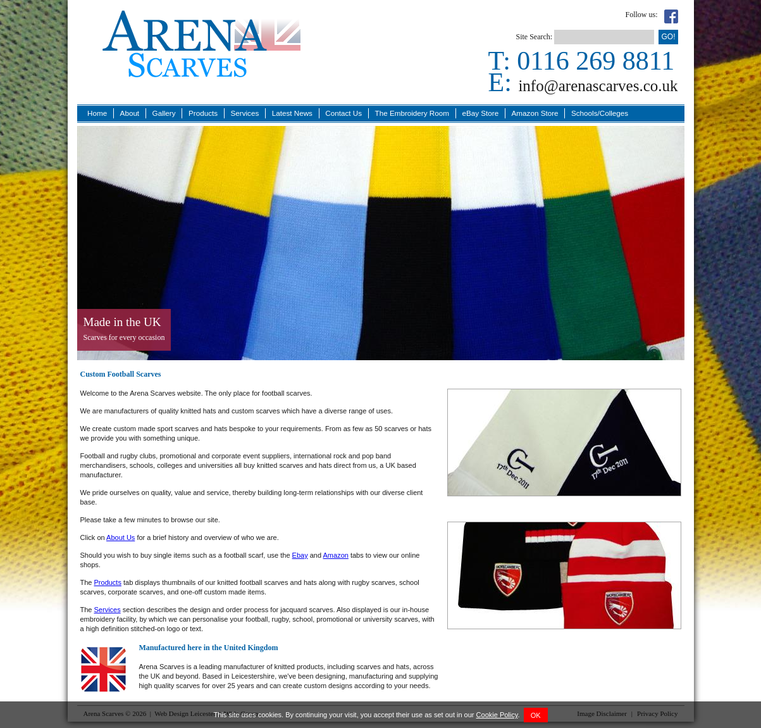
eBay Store (480, 113)
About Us (120, 537)
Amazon (336, 555)
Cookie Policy (497, 715)
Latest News (292, 113)
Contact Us (343, 113)
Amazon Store (535, 113)
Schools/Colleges (599, 113)
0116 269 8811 (595, 60)
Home (97, 113)
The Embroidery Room (412, 113)
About (130, 113)
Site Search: (534, 36)
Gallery (164, 113)
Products (203, 113)
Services (244, 113)
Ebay (300, 555)
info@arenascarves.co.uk (597, 85)
